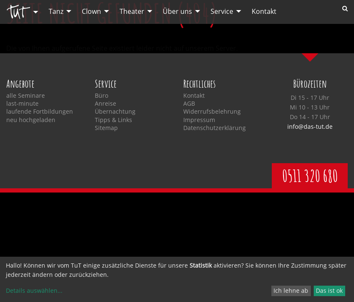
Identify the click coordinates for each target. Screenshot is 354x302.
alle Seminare (25, 96)
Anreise (105, 104)
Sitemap (106, 128)
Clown (91, 11)
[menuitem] (20, 12)
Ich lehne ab (290, 290)
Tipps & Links (113, 120)
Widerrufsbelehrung (212, 112)
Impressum (199, 120)
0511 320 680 (310, 176)
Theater (132, 11)
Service (222, 11)
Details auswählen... (34, 290)
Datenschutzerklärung (214, 128)
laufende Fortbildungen (39, 112)
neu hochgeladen (30, 120)
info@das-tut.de (310, 126)
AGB (189, 104)
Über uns (177, 11)
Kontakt (264, 11)
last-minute (22, 104)
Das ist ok (329, 290)
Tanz (56, 11)
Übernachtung (115, 112)
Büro (101, 96)
